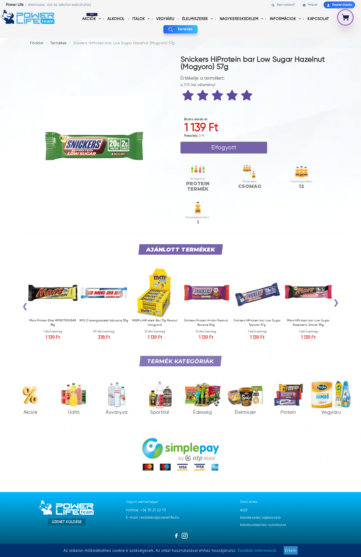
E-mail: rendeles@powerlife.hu (152, 517)
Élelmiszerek (196, 19)
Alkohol (116, 19)
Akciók (90, 19)
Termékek (58, 43)
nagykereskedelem (240, 19)
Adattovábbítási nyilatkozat (263, 525)
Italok (139, 19)
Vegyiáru (165, 19)
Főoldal (37, 43)
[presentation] (25, 307)
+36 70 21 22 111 (153, 510)
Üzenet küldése (66, 522)
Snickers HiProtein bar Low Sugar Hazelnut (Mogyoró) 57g (124, 43)
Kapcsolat (318, 19)
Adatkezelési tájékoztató (260, 517)
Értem (290, 550)
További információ (256, 550)
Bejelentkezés (339, 5)
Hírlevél (310, 5)
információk (283, 19)
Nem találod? (283, 5)
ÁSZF (244, 510)
